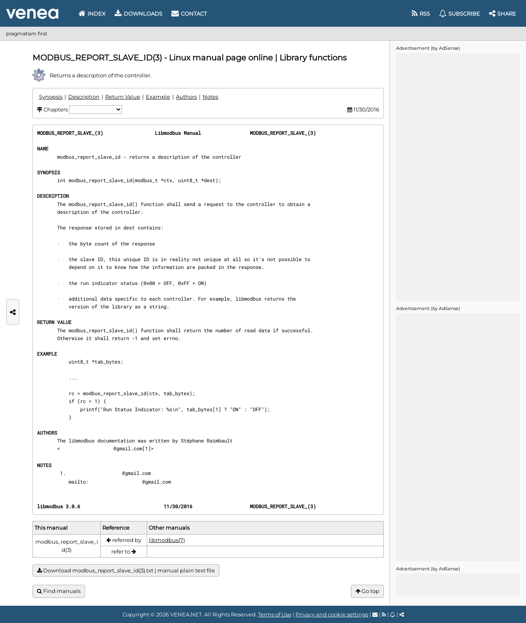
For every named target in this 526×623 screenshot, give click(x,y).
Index (92, 13)
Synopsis (50, 96)
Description (83, 96)
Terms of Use (274, 614)
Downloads (138, 13)
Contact (189, 13)
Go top (367, 591)
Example (158, 96)
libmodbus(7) (167, 540)
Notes (210, 96)
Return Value (122, 96)
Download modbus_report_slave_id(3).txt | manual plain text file (126, 570)
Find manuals (59, 591)
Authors (186, 96)
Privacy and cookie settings (331, 614)
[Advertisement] (457, 176)
